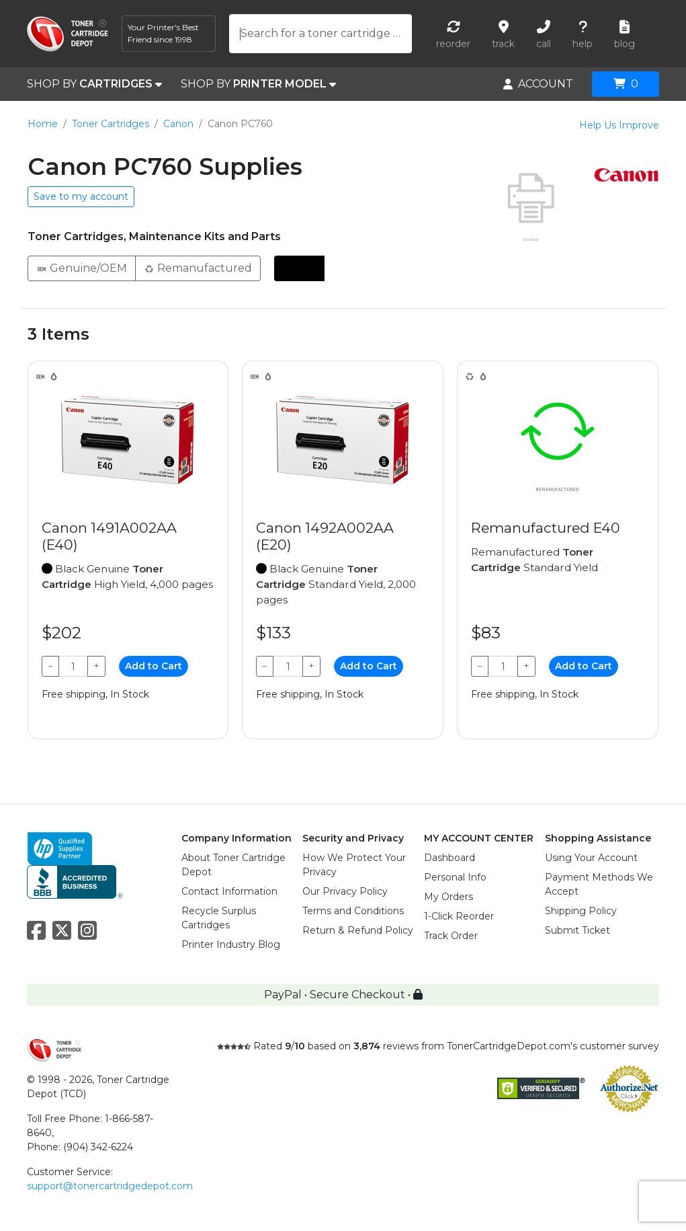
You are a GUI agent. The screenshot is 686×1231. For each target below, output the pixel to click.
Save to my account (81, 196)
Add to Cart (153, 666)
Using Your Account (591, 858)
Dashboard (449, 858)
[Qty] (73, 666)
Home (43, 124)
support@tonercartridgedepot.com (110, 1186)
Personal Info (455, 877)
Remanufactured (198, 267)
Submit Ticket (577, 930)
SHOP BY (94, 84)
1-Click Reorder (459, 916)
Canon (178, 124)
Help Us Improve (619, 125)
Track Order (451, 936)
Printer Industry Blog (230, 944)
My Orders (448, 897)
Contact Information (229, 891)
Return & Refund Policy (357, 930)
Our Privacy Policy (345, 891)
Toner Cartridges (110, 124)
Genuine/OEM (81, 267)
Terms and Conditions (353, 911)
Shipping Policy (581, 911)
